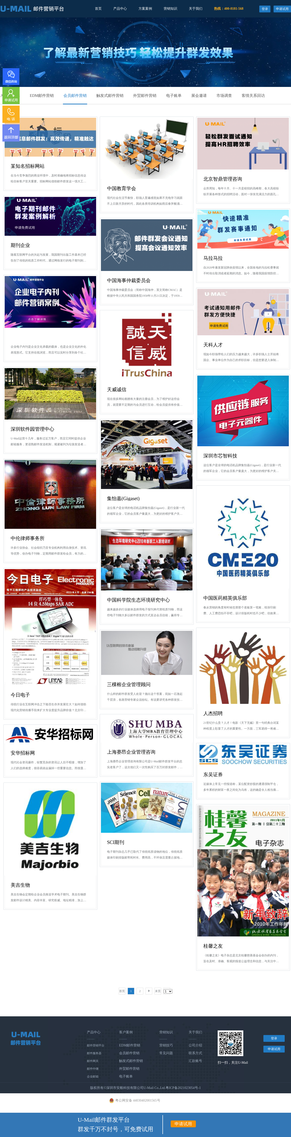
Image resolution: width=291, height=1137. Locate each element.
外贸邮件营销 (144, 95)
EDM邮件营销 (42, 95)
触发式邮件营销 (109, 95)
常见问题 (166, 1053)
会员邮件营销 (75, 95)
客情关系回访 (253, 95)
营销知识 (170, 8)
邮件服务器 (94, 1053)
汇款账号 (195, 1061)
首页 (98, 8)
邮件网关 (93, 1061)
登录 (265, 9)
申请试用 (282, 9)
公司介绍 (195, 1045)
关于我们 (195, 8)
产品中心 (120, 8)
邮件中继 (93, 1068)
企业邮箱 (93, 1076)
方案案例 (145, 8)
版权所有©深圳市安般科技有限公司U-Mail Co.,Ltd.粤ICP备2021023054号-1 (145, 1088)
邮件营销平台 (95, 1045)
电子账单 (174, 95)
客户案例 (126, 1032)
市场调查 (224, 95)
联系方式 (195, 1053)
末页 (158, 991)
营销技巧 (166, 1045)
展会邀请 (199, 95)
